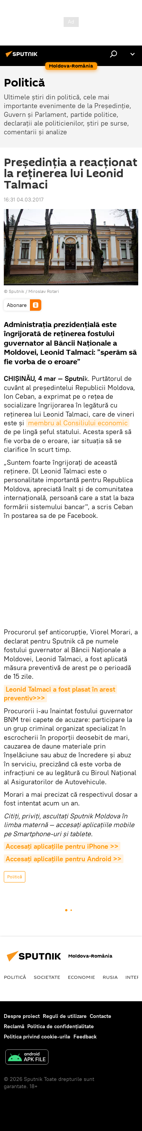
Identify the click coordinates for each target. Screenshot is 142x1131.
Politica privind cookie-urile (37, 1036)
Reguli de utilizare (65, 1016)
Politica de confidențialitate (60, 1026)
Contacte (100, 1016)
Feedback (85, 1036)
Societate (47, 977)
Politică (14, 876)
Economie (81, 977)
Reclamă (14, 1026)
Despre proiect (22, 1016)
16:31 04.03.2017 (24, 199)
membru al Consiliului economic (78, 422)
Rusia (110, 977)
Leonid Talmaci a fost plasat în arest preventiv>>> (60, 693)
